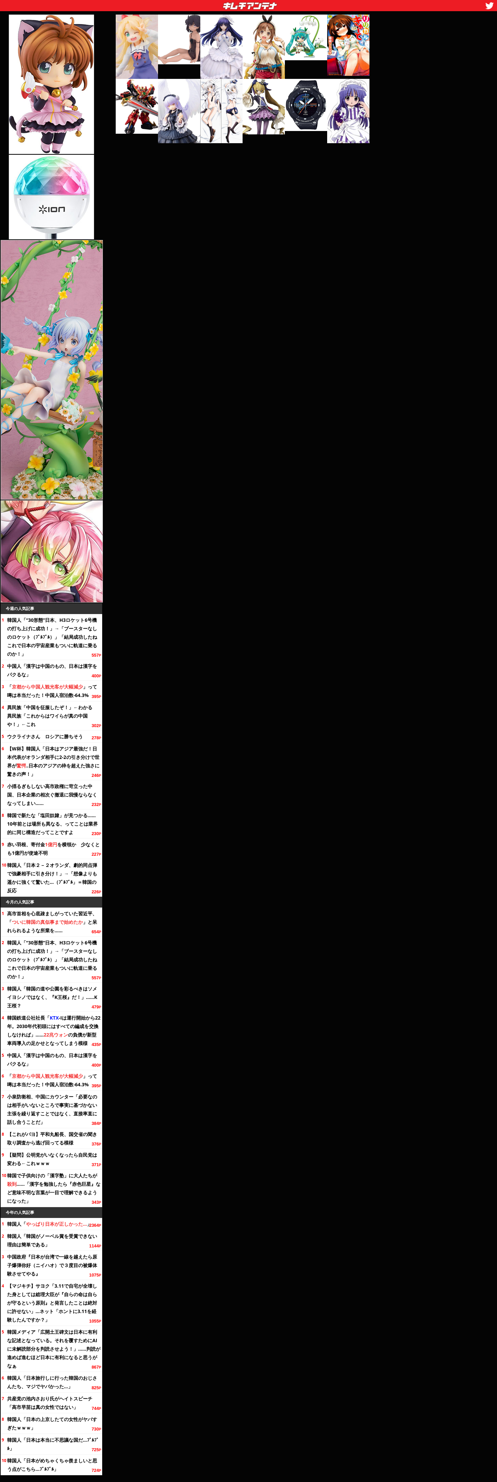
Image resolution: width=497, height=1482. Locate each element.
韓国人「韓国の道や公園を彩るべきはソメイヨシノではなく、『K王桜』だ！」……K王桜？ (52, 997)
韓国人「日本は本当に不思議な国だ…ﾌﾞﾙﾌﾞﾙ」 (53, 1444)
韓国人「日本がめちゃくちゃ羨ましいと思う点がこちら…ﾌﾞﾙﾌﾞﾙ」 (52, 1464)
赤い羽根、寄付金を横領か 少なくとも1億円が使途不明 (53, 848)
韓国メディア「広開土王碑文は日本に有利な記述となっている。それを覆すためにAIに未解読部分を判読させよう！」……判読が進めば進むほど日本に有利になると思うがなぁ (53, 1349)
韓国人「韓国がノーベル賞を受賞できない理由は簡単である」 (52, 1240)
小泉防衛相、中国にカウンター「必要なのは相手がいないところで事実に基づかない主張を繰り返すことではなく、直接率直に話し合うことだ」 (52, 1109)
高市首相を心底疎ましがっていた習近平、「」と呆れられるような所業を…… (52, 922)
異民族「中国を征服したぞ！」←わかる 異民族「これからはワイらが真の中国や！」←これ (52, 715)
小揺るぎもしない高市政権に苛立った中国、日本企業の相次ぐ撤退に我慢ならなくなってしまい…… (52, 794)
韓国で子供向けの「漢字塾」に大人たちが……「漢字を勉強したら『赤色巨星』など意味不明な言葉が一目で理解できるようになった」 (53, 1188)
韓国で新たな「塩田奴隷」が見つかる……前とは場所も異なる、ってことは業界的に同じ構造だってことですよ (52, 823)
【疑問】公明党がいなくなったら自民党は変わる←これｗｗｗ (52, 1159)
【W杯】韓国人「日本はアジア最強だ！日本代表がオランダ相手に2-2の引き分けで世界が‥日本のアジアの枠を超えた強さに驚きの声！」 (53, 761)
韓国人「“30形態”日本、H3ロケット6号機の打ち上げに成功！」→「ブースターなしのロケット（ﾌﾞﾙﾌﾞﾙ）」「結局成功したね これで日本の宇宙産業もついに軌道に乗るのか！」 (53, 637)
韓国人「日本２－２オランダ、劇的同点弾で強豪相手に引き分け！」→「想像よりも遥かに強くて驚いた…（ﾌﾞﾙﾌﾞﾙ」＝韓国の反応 (52, 878)
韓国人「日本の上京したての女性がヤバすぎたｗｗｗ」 (52, 1423)
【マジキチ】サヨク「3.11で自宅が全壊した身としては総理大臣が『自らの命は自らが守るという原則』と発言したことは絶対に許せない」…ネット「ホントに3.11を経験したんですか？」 (52, 1303)
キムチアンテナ (200, 3)
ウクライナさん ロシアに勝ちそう (45, 736)
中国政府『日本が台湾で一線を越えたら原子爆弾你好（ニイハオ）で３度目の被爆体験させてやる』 (52, 1265)
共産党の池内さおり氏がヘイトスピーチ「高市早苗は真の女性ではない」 (49, 1402)
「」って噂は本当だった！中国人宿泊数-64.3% (52, 690)
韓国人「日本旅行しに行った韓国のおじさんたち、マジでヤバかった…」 (52, 1382)
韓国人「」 (49, 1224)
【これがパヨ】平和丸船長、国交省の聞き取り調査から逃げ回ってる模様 (52, 1138)
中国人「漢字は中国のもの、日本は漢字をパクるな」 (52, 670)
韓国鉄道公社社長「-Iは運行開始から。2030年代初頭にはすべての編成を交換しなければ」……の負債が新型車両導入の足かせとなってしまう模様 (53, 1030)
